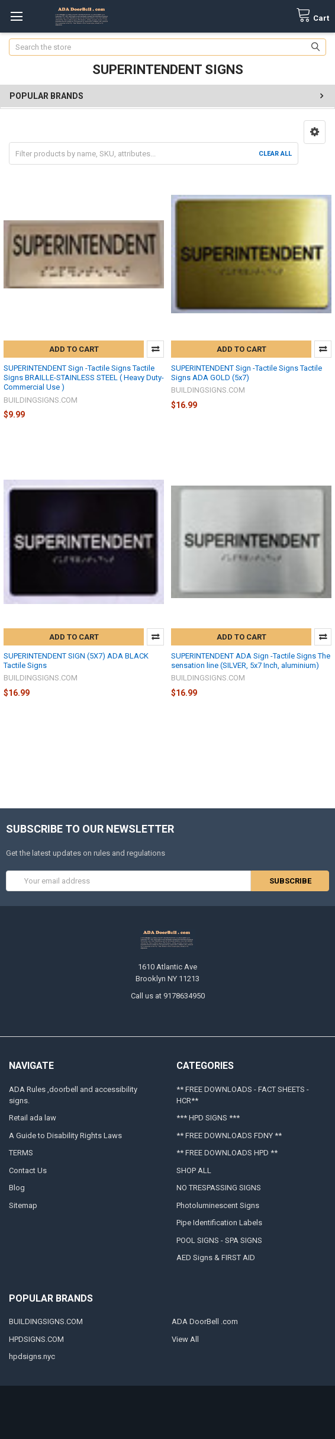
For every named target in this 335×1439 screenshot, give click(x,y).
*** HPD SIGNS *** (208, 1117)
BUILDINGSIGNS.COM (46, 1321)
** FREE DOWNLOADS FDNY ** (229, 1135)
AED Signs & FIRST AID (215, 1257)
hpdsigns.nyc (32, 1356)
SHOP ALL (193, 1170)
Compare (155, 349)
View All (185, 1339)
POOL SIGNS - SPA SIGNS (219, 1240)
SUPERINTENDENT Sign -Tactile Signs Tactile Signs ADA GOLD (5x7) (246, 373)
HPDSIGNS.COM (36, 1339)
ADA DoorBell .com (205, 1321)
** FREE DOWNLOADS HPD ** (227, 1152)
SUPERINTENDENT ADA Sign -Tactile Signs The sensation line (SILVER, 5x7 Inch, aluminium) (250, 660)
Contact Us (28, 1170)
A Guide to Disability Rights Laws (65, 1135)
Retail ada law (32, 1117)
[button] (315, 132)
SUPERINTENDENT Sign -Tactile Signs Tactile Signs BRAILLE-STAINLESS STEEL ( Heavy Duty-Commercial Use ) (84, 378)
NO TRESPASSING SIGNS (218, 1187)
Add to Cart (74, 349)
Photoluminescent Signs (217, 1205)
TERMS (21, 1152)
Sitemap (23, 1205)
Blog (17, 1187)
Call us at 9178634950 (168, 995)
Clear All (275, 154)
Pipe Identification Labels (219, 1222)
